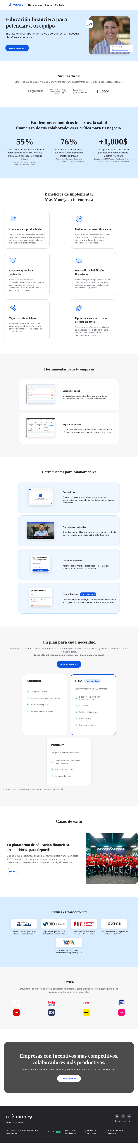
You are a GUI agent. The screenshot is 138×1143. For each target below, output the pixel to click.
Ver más (13, 871)
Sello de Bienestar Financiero (115, 1131)
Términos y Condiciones (70, 1131)
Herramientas (35, 5)
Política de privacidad (91, 1131)
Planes (48, 5)
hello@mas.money (123, 1121)
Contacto (59, 5)
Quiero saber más (17, 48)
